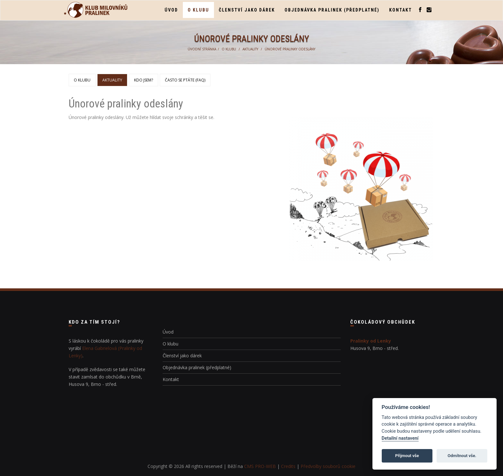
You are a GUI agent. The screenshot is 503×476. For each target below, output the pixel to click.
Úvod (171, 10)
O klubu (198, 10)
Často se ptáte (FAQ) (185, 80)
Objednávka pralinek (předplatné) (332, 10)
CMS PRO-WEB (260, 466)
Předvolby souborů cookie (328, 466)
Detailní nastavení (400, 438)
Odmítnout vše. (462, 455)
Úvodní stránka (202, 49)
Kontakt (400, 10)
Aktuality (250, 49)
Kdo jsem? (143, 80)
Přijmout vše (407, 455)
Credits (288, 466)
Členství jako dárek (247, 10)
